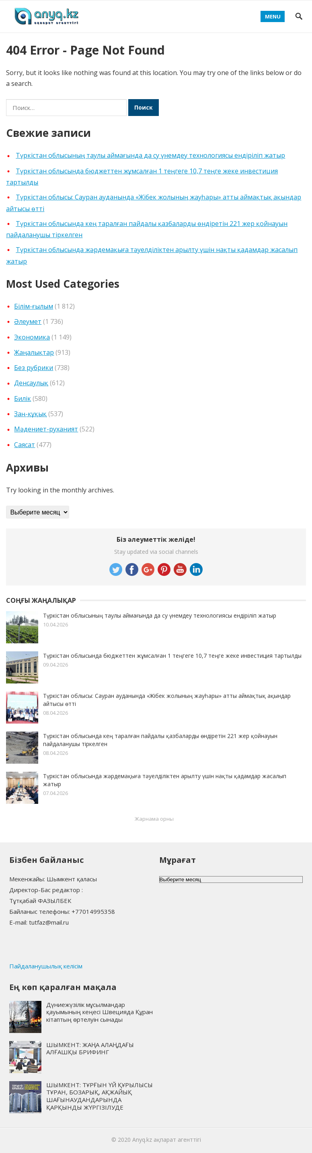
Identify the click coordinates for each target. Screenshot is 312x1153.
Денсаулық (31, 382)
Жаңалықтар (34, 352)
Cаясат (24, 444)
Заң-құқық (30, 413)
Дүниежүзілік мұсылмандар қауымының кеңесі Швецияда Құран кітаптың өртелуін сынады (99, 1012)
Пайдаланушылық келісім (45, 966)
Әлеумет (27, 321)
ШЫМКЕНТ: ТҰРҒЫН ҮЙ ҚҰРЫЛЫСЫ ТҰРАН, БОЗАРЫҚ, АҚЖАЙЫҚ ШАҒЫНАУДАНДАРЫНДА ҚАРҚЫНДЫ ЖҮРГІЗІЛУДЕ (99, 1096)
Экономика (32, 337)
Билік (22, 398)
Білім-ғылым (33, 306)
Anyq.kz (142, 1139)
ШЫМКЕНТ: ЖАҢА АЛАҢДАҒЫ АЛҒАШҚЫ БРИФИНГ (90, 1048)
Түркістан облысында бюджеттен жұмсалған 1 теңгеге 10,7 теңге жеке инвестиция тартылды (172, 655)
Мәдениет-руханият (46, 429)
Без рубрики (33, 367)
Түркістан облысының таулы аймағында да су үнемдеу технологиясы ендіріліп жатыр (150, 155)
